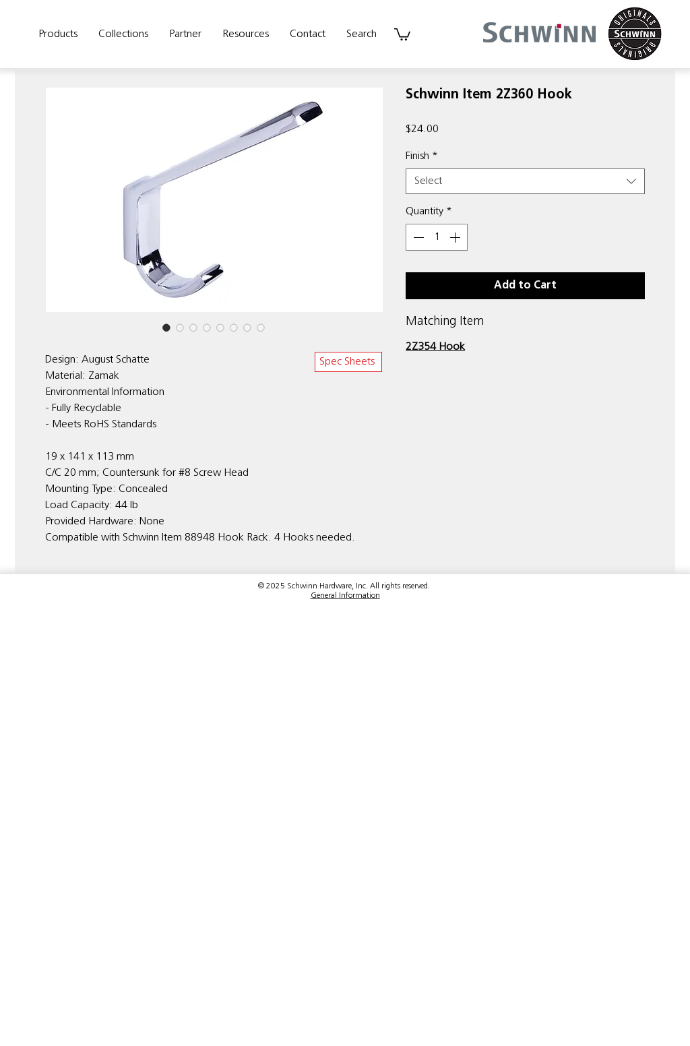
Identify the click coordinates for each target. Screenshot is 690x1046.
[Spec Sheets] (348, 362)
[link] (402, 33)
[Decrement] (417, 237)
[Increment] (456, 237)
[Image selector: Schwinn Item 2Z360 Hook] (166, 327)
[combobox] (525, 181)
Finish (422, 156)
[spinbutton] (437, 237)
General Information (345, 596)
